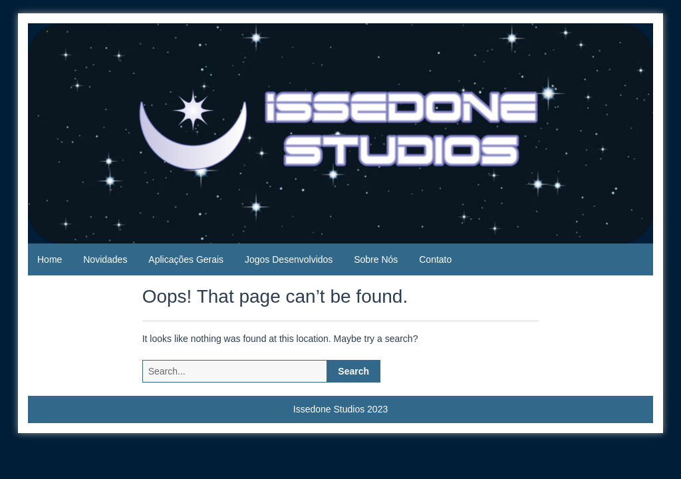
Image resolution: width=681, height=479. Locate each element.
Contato (435, 259)
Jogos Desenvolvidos (289, 259)
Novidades (105, 259)
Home (49, 259)
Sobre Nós (376, 259)
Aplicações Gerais (185, 259)
